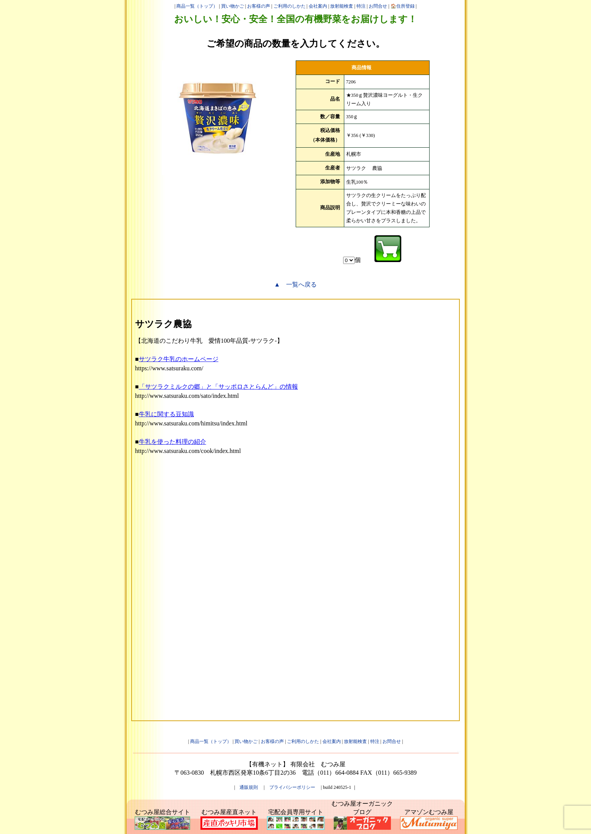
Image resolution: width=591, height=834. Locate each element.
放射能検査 (341, 6)
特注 (361, 6)
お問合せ (378, 6)
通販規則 (248, 787)
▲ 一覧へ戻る (295, 284)
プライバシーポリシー (292, 787)
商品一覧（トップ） (197, 6)
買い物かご (232, 6)
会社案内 (318, 6)
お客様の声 (258, 6)
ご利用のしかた (290, 6)
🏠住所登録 (403, 6)
